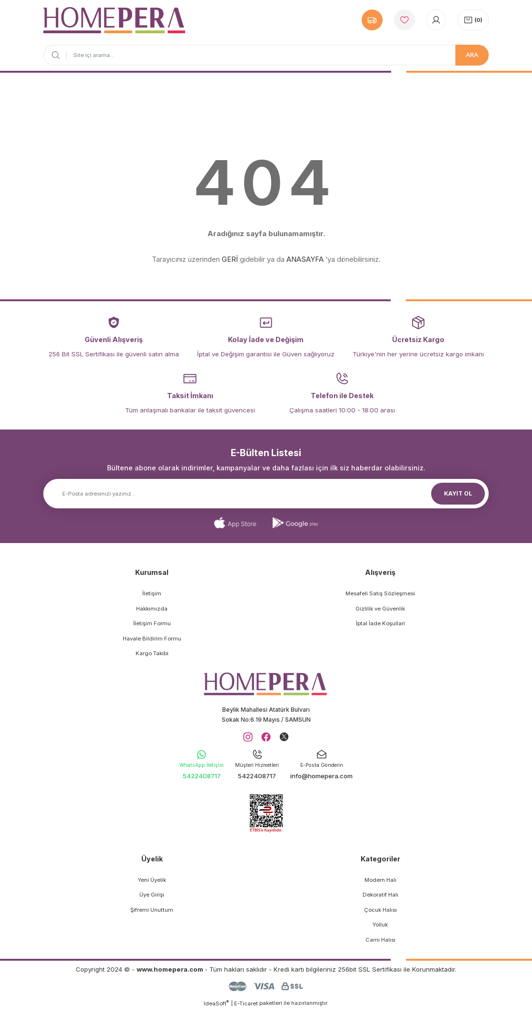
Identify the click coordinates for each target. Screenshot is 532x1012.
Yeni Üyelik (152, 881)
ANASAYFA (305, 259)
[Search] (266, 55)
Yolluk (380, 926)
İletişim (151, 593)
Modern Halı (380, 881)
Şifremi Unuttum (151, 911)
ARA (472, 54)
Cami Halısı (380, 941)
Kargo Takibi (152, 653)
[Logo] (114, 20)
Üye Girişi (151, 896)
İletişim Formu (152, 623)
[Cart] (473, 20)
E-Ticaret (246, 1005)
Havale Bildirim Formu (152, 638)
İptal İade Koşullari (380, 623)
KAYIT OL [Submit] (458, 493)
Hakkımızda (151, 608)
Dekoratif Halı (380, 896)
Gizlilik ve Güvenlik (380, 608)
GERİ (230, 259)
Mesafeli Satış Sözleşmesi (380, 593)
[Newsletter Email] (266, 493)
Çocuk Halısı (380, 911)
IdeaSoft (216, 1005)
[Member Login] (436, 20)
